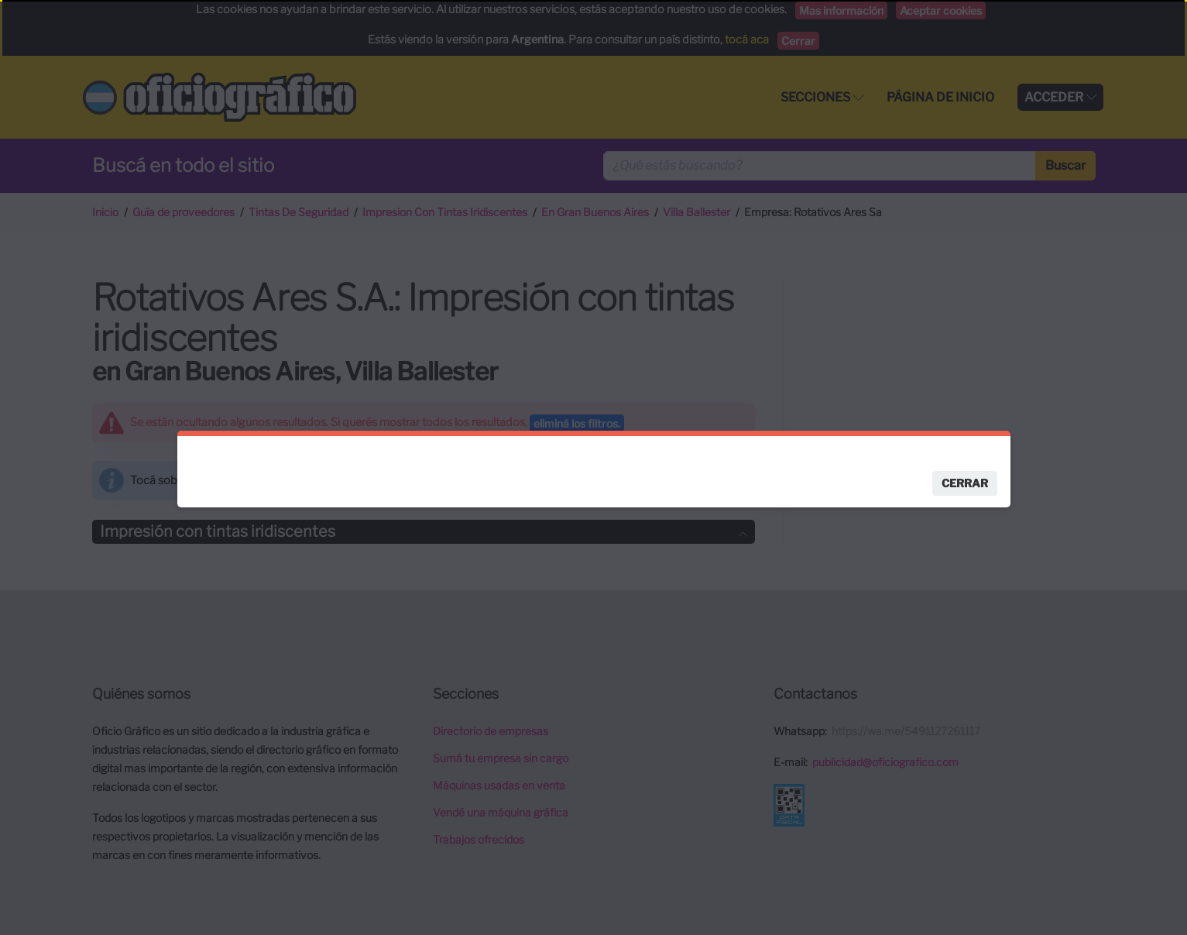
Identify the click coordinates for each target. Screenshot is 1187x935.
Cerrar (965, 481)
